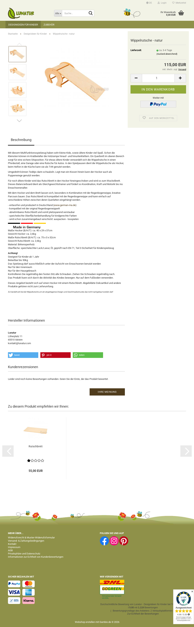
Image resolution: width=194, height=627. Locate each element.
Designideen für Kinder (23, 24)
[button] (149, 3)
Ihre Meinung (107, 391)
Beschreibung (21, 140)
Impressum (14, 547)
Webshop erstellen (85, 622)
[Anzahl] (158, 78)
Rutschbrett (36, 446)
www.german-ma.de (65, 205)
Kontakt (12, 544)
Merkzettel (179, 3)
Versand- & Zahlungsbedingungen (26, 541)
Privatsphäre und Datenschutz (24, 553)
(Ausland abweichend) (166, 54)
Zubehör (49, 24)
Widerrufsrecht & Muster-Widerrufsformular (31, 537)
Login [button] (162, 3)
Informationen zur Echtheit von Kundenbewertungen (35, 557)
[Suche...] (58, 13)
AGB (10, 550)
